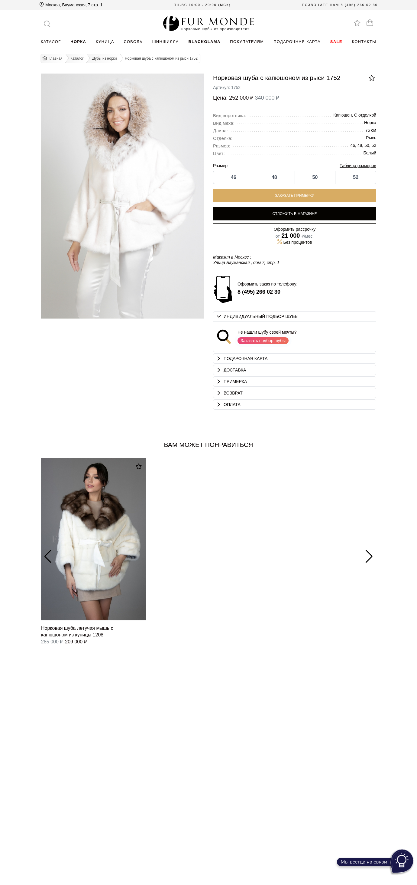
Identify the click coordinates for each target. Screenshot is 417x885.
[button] (294, 316)
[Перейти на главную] (208, 23)
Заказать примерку (294, 195)
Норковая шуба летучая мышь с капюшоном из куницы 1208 (77, 631)
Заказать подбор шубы (263, 340)
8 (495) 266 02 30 (359, 5)
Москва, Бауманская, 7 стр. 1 (70, 5)
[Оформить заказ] (370, 23)
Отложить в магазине (294, 214)
